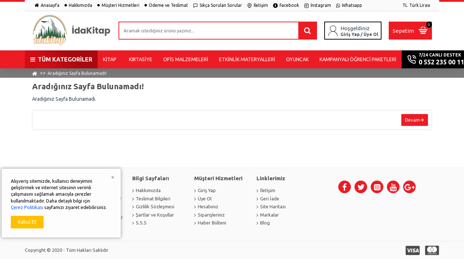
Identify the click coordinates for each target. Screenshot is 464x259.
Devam (412, 119)
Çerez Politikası (27, 207)
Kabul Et (27, 222)
